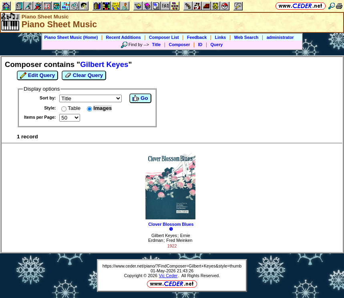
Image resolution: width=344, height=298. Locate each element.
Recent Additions (123, 37)
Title (156, 44)
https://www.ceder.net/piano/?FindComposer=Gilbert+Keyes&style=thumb (172, 266)
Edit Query (37, 75)
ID (200, 44)
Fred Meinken (179, 240)
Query (217, 44)
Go (140, 98)
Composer (179, 44)
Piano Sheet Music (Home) (71, 37)
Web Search (246, 37)
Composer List (164, 37)
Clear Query (84, 75)
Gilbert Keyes (164, 235)
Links (220, 37)
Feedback (197, 37)
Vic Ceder (168, 275)
